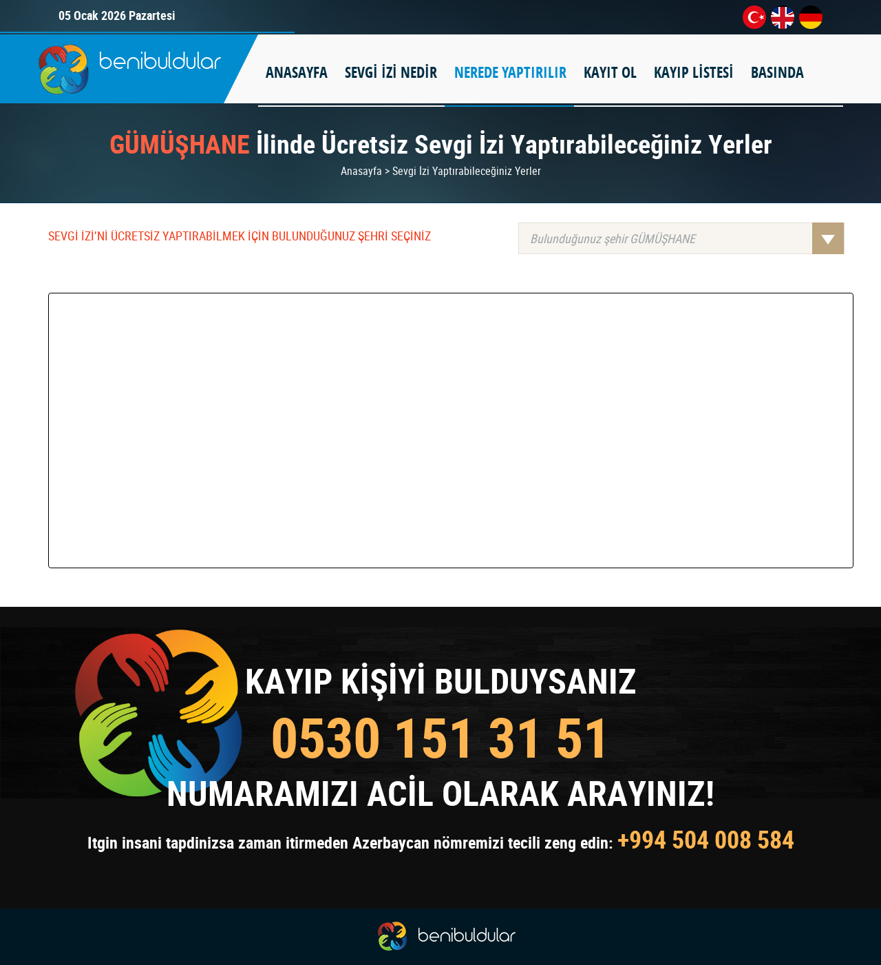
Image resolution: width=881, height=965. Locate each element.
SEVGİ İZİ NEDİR (391, 72)
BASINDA (777, 72)
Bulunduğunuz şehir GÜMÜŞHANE (687, 238)
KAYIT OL (610, 72)
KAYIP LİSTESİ (694, 72)
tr (754, 17)
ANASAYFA (297, 72)
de (810, 17)
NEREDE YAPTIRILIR (510, 72)
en (782, 17)
